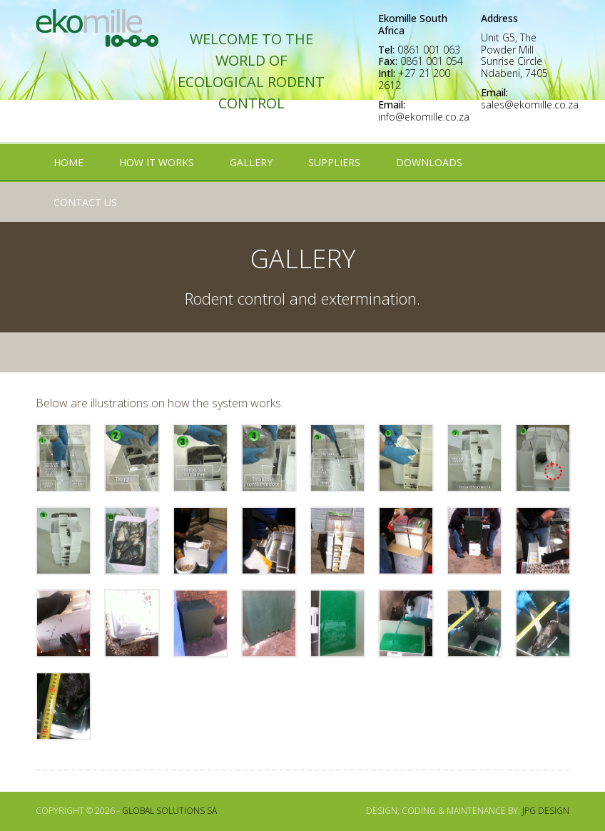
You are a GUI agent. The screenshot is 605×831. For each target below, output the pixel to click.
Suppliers (334, 162)
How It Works (156, 162)
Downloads (429, 162)
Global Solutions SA (169, 811)
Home (68, 162)
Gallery (251, 162)
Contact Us (85, 202)
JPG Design (545, 811)
